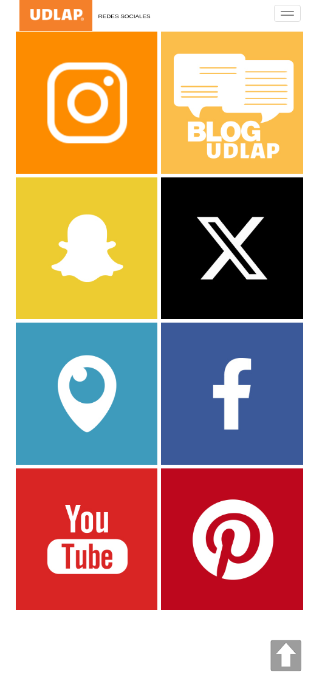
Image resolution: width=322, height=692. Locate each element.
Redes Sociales (124, 16)
